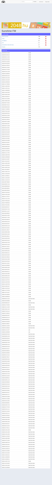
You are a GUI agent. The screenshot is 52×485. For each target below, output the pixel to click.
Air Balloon (4, 40)
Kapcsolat (47, 1)
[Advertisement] (26, 12)
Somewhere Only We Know (8, 44)
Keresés (34, 1)
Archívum (41, 1)
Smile (3, 38)
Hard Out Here (5, 36)
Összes (3, 46)
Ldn (3, 42)
